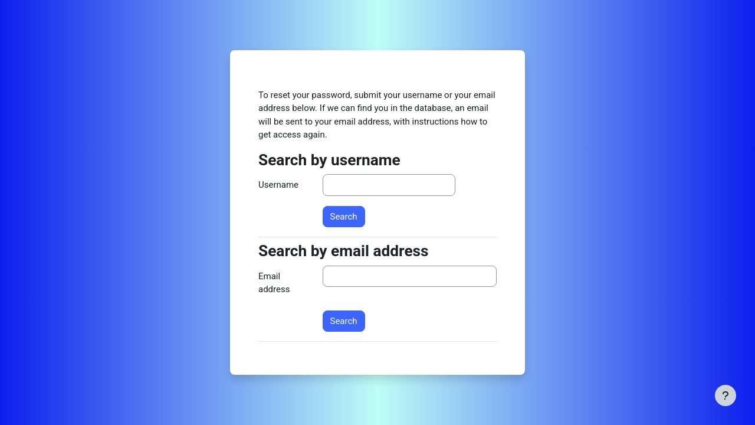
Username (278, 184)
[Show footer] (725, 395)
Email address (274, 283)
